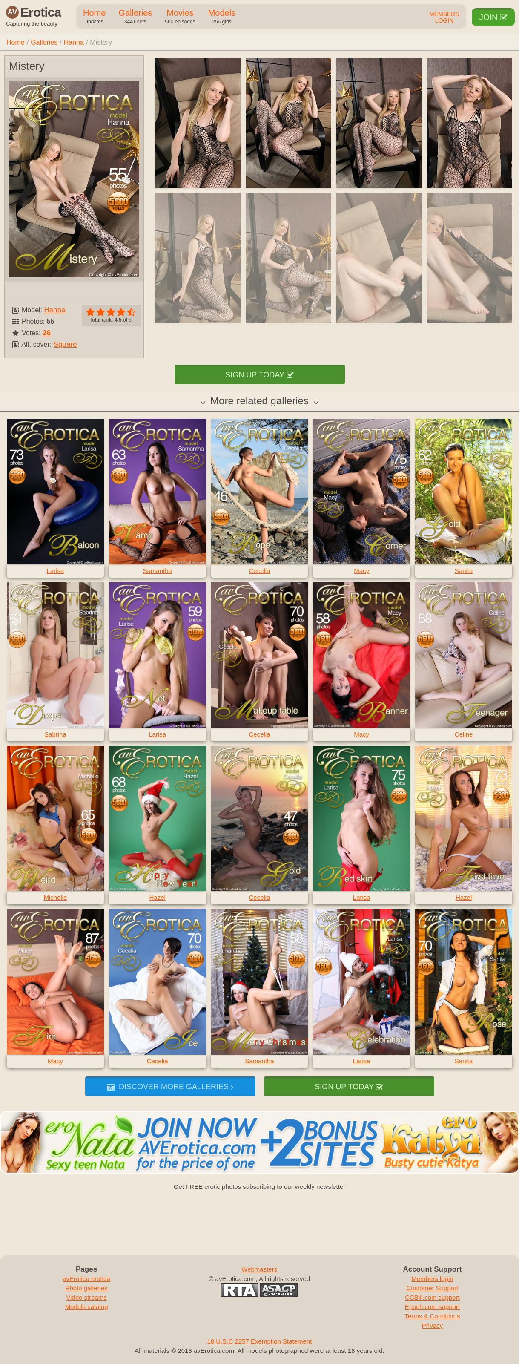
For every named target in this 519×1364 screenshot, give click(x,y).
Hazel (157, 897)
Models (221, 17)
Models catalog (86, 1306)
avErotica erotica (86, 1278)
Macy (361, 570)
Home (94, 17)
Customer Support (433, 1288)
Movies (180, 17)
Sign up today (259, 375)
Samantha (157, 570)
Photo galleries (86, 1288)
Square (65, 344)
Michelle (55, 897)
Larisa (55, 570)
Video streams (86, 1297)
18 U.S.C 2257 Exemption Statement (259, 1341)
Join (493, 17)
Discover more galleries (170, 1086)
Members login (432, 1278)
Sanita (464, 570)
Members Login (444, 17)
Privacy (432, 1325)
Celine (464, 734)
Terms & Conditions (432, 1316)
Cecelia (259, 570)
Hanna (74, 42)
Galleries (135, 17)
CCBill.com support (432, 1297)
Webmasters (259, 1269)
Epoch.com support (432, 1306)
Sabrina (55, 734)
